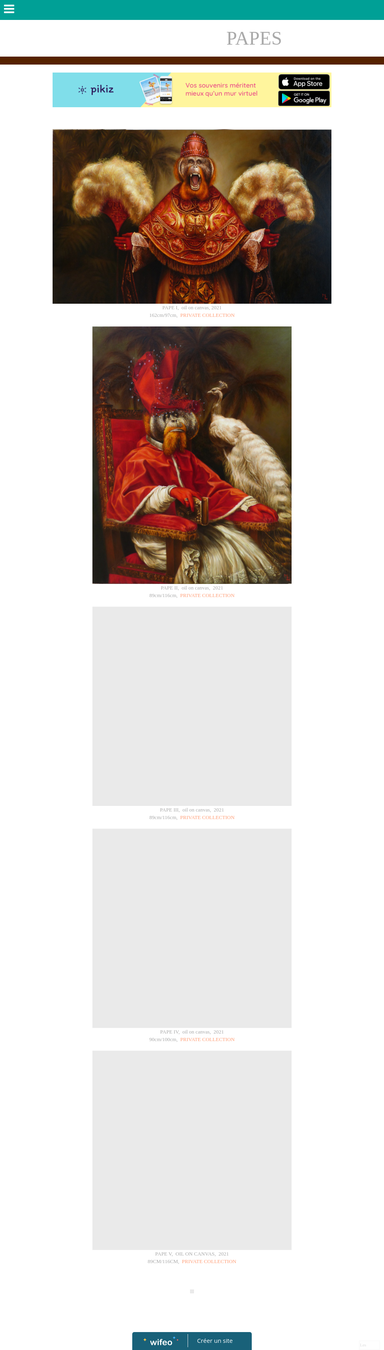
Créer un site (215, 1340)
